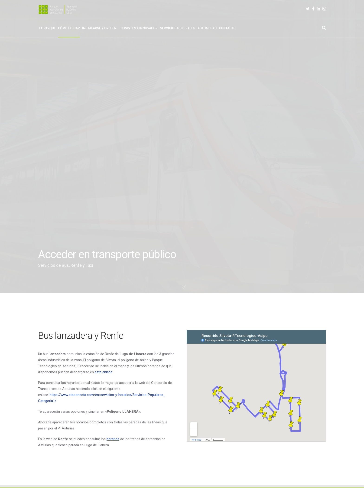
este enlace (103, 372)
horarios (113, 439)
